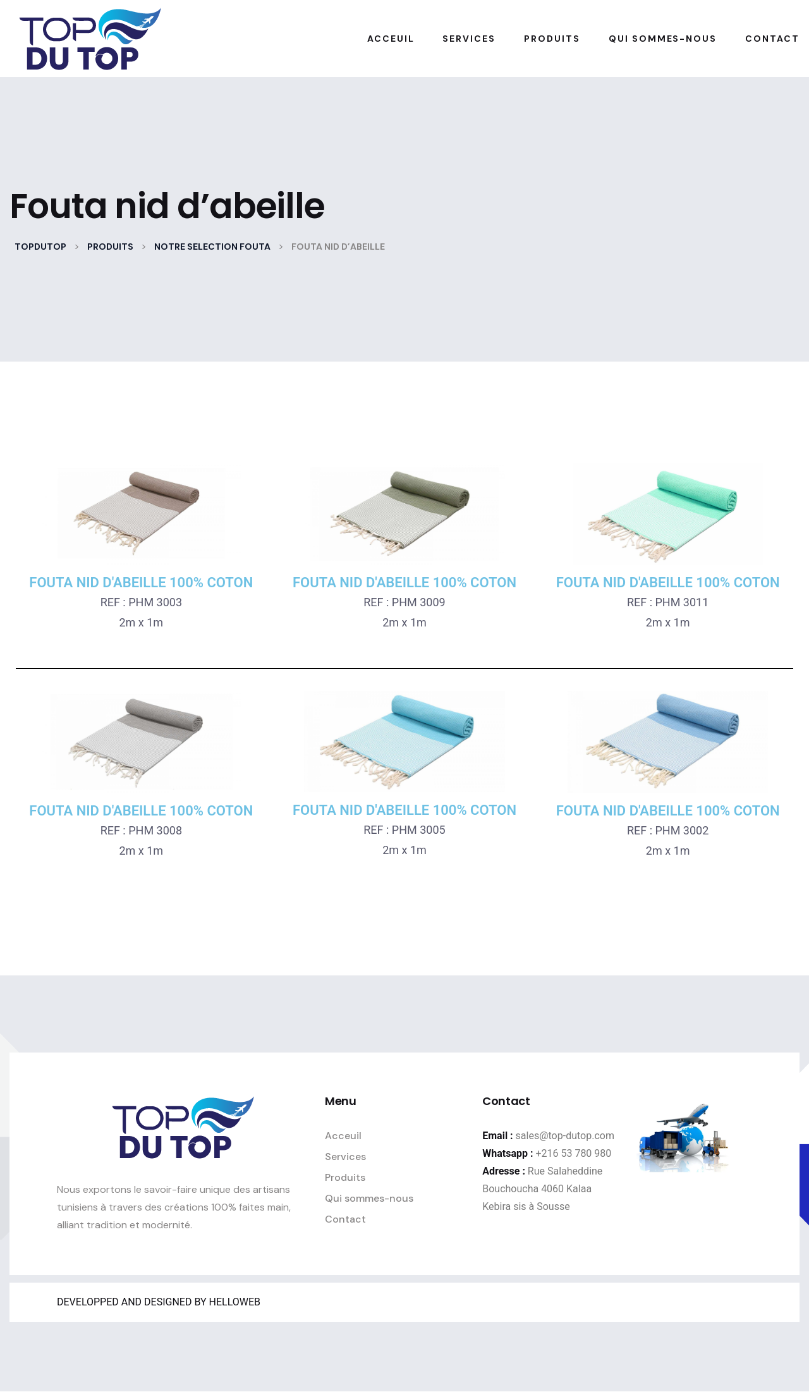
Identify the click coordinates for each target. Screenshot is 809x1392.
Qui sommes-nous (369, 1198)
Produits (345, 1177)
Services (345, 1156)
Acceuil (343, 1135)
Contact (345, 1219)
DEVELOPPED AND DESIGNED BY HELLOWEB (158, 1302)
